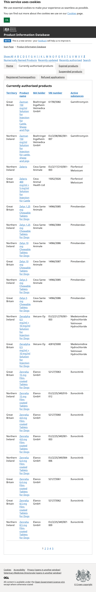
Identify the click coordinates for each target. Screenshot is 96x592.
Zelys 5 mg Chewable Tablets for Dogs (25, 286)
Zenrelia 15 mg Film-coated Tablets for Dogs (24, 379)
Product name (24, 94)
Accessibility (19, 569)
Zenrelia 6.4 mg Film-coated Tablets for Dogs (24, 465)
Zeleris (23, 166)
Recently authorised (70, 60)
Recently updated (48, 60)
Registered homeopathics (20, 77)
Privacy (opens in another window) (43, 569)
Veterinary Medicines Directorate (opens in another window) (32, 573)
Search (87, 60)
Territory (11, 93)
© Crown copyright (83, 584)
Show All (8, 56)
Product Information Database (27, 35)
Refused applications (53, 77)
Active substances (77, 94)
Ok (6, 20)
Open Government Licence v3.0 (49, 582)
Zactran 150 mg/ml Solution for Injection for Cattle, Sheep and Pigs (24, 116)
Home (9, 65)
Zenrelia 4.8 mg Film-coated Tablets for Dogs (24, 422)
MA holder (39, 93)
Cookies (71, 13)
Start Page (9, 46)
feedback (42, 40)
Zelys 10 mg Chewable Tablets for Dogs (25, 249)
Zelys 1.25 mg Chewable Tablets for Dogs (25, 213)
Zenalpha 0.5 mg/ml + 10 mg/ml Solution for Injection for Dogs (25, 327)
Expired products (68, 65)
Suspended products (70, 71)
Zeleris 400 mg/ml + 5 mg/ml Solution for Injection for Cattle (25, 189)
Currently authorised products (36, 65)
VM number (55, 93)
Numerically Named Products (20, 60)
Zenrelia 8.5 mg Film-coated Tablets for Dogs (24, 508)
